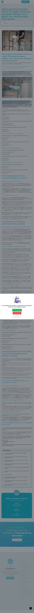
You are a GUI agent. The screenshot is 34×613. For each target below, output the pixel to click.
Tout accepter (17, 310)
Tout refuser (17, 313)
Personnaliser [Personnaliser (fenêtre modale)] (17, 316)
